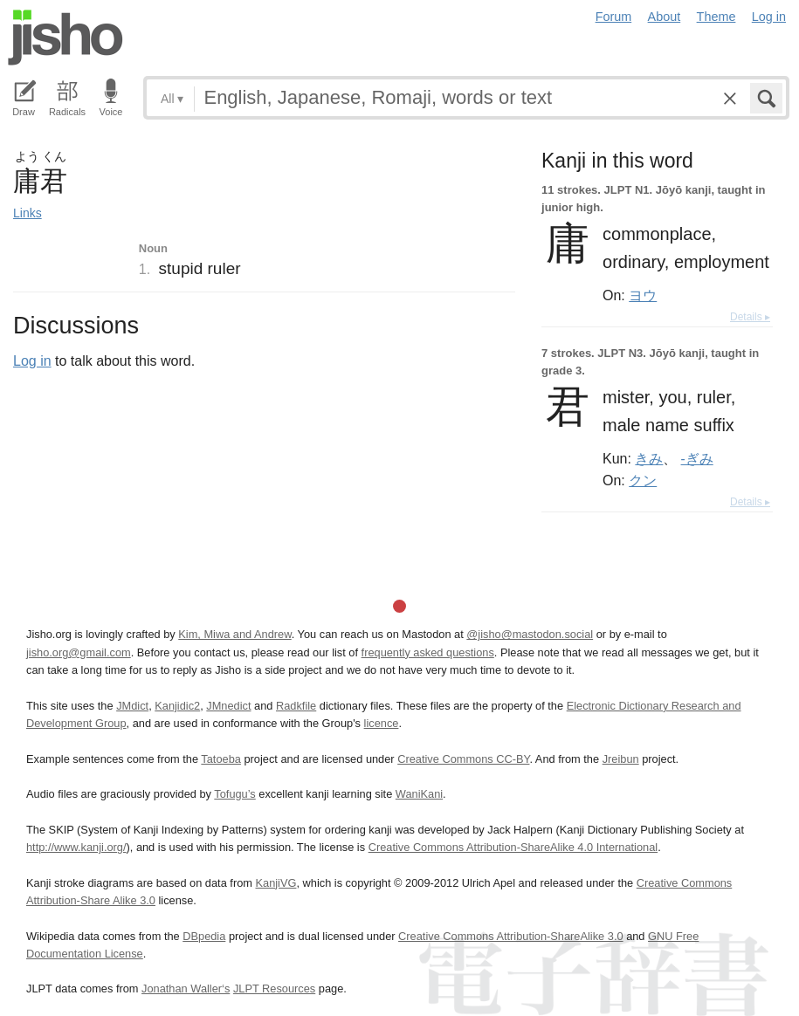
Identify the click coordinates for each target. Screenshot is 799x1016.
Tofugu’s (234, 793)
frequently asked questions (428, 652)
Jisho (65, 37)
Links (27, 213)
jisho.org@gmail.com (78, 652)
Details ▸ (750, 317)
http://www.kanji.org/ (76, 847)
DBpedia (204, 936)
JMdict (132, 705)
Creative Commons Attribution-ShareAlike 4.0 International (513, 847)
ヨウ (643, 295)
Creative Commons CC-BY (463, 758)
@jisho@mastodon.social (529, 634)
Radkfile (296, 705)
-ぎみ (697, 458)
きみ (649, 458)
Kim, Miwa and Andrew (234, 634)
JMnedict (228, 705)
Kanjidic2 (177, 705)
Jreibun (621, 758)
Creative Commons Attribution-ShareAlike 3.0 (510, 936)
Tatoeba (221, 758)
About (664, 17)
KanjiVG (275, 882)
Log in (769, 17)
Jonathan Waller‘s (185, 988)
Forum (614, 17)
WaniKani (419, 793)
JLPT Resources (274, 988)
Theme (716, 17)
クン (643, 480)
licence (381, 723)
